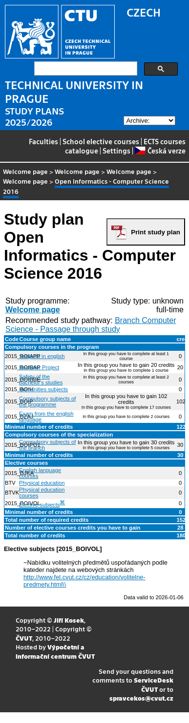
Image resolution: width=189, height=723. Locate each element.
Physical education (41, 483)
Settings (116, 150)
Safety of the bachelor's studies (41, 379)
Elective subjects (39, 505)
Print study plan (155, 232)
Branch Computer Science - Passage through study (90, 324)
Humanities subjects (43, 389)
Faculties (43, 141)
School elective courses (101, 141)
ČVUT (24, 638)
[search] (84, 68)
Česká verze (160, 150)
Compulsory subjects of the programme (47, 401)
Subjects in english (41, 356)
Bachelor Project (39, 367)
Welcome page (25, 171)
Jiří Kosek (69, 620)
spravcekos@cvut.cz (141, 698)
